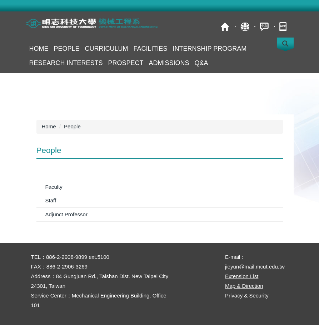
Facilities (151, 48)
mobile (283, 26)
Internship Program (210, 48)
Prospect (126, 63)
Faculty (54, 187)
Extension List (241, 276)
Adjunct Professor (66, 214)
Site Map (244, 26)
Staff (50, 200)
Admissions (169, 63)
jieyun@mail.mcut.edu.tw (255, 267)
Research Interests (66, 63)
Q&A (201, 63)
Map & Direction (244, 286)
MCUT (224, 26)
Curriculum (106, 48)
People (67, 48)
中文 (264, 26)
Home (39, 48)
